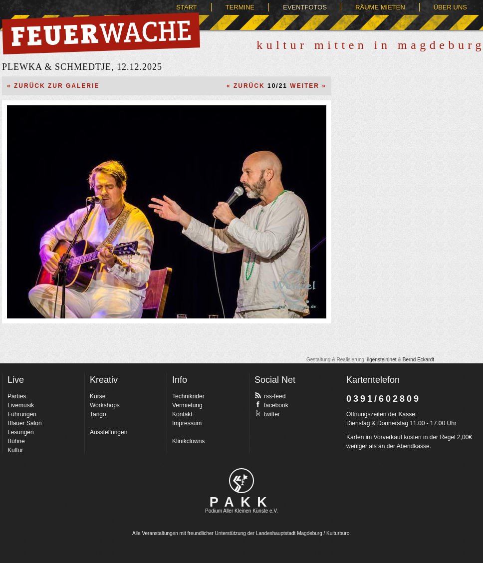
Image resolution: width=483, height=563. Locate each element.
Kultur (15, 450)
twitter (267, 414)
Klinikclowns (188, 441)
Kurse (97, 396)
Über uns (450, 7)
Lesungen (20, 432)
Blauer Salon (24, 423)
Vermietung (187, 405)
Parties (16, 396)
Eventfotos (305, 7)
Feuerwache (101, 33)
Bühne (16, 441)
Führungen (21, 414)
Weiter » (308, 85)
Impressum (187, 423)
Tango (98, 414)
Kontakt (182, 414)
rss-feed (269, 396)
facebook (271, 405)
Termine (240, 7)
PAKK (242, 502)
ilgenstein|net (382, 359)
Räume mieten (380, 7)
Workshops (105, 405)
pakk (241, 480)
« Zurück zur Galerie (53, 85)
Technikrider (188, 396)
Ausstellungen (108, 432)
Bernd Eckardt (418, 359)
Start (186, 7)
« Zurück (246, 85)
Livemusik (20, 405)
